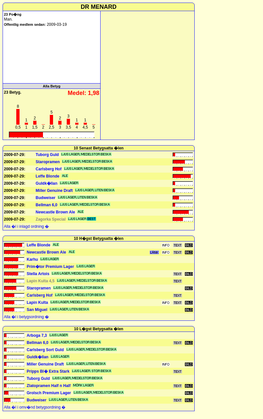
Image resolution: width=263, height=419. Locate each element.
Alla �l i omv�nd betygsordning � (34, 407)
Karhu (32, 259)
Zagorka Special (51, 219)
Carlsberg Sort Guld (45, 350)
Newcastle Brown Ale (55, 212)
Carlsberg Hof (49, 169)
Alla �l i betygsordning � (26, 317)
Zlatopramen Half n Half (49, 385)
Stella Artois (38, 274)
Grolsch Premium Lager (49, 393)
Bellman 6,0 (47, 205)
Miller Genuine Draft (54, 190)
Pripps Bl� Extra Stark (48, 371)
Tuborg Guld (47, 154)
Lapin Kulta (37, 302)
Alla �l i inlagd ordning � (26, 226)
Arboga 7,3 (37, 335)
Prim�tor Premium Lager (50, 266)
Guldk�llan (47, 183)
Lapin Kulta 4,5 (40, 281)
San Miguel (37, 309)
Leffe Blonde (48, 176)
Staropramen (48, 162)
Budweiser (46, 197)
